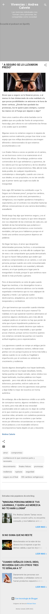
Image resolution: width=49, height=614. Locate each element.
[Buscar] (45, 5)
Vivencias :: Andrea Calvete (24, 6)
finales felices (25, 466)
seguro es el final (10, 477)
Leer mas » (41, 527)
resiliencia (7, 472)
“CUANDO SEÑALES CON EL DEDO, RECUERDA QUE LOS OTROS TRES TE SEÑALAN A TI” (20, 565)
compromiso (16, 453)
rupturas (18, 472)
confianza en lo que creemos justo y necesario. (19, 459)
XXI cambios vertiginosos (32, 477)
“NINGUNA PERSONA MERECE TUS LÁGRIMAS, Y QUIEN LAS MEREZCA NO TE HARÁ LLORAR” (21, 505)
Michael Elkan (31, 603)
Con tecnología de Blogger (24, 598)
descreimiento (9, 466)
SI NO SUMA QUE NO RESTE (17, 535)
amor (5, 453)
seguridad (30, 472)
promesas (38, 466)
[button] (45, 65)
